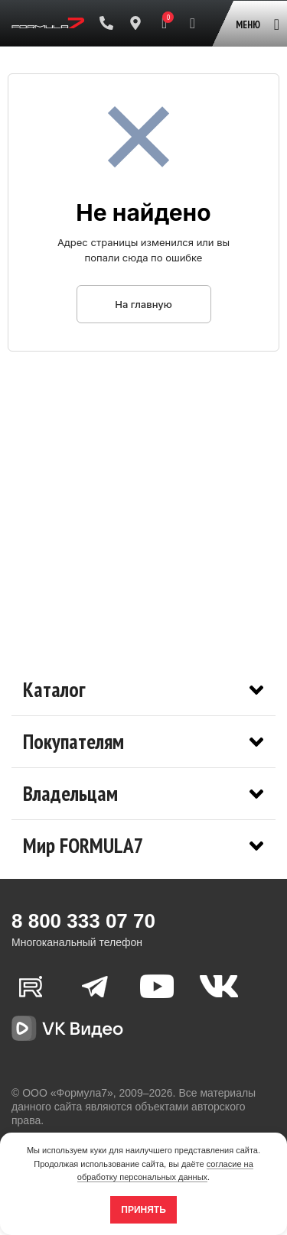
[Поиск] (192, 23)
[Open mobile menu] (254, 17)
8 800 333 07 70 (83, 920)
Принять (143, 1209)
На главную (143, 304)
